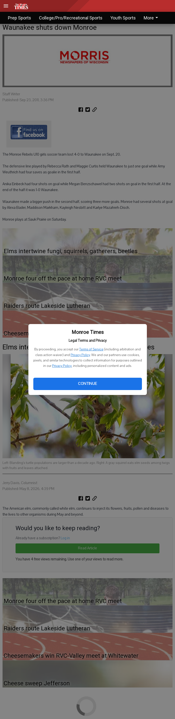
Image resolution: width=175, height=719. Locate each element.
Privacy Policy (80, 355)
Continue (87, 383)
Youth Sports (123, 17)
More (152, 18)
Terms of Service (91, 349)
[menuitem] (152, 18)
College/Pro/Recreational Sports (70, 17)
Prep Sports (19, 17)
